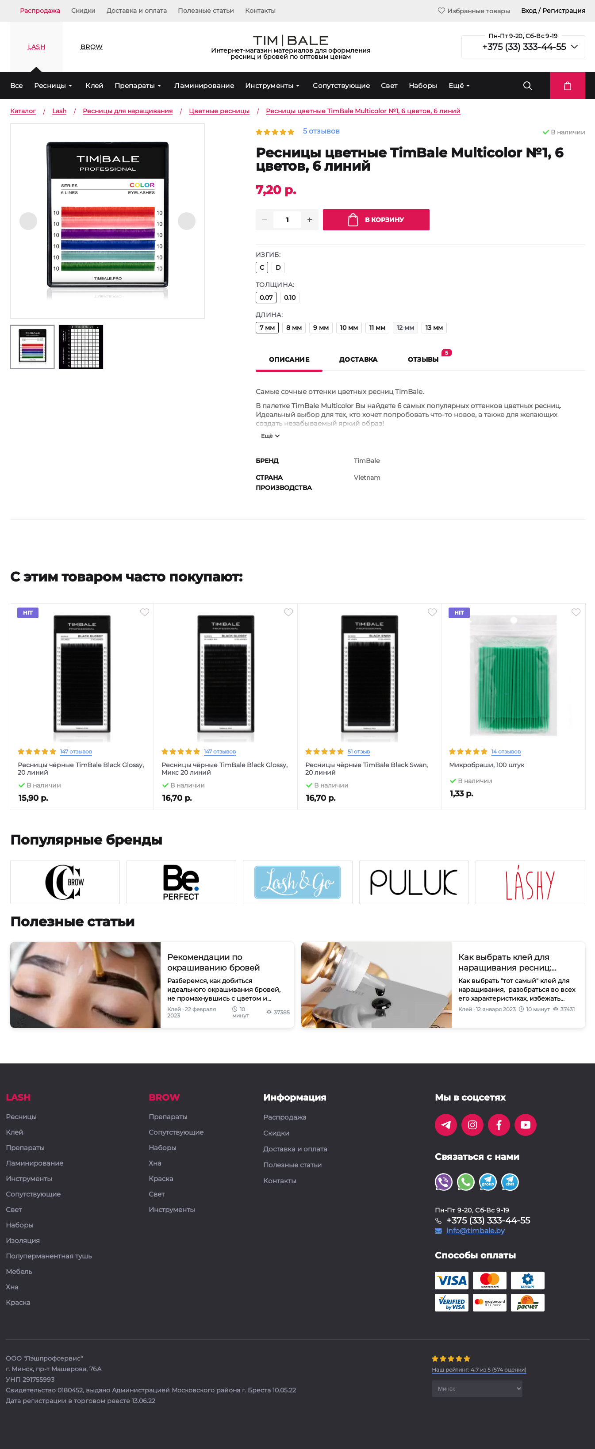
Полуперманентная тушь (49, 1256)
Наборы (423, 85)
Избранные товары (474, 11)
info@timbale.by (475, 1231)
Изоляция (23, 1241)
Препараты (135, 85)
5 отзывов (321, 131)
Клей (94, 85)
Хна (12, 1287)
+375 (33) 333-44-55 (524, 46)
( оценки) (479, 1369)
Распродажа (40, 11)
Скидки (83, 11)
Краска (18, 1303)
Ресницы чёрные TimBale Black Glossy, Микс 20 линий (224, 768)
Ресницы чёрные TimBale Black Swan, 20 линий (366, 768)
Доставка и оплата (137, 11)
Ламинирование (204, 85)
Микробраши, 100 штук (486, 765)
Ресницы (50, 85)
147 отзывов (76, 751)
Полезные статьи (206, 11)
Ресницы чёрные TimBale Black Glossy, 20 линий (81, 768)
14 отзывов (506, 751)
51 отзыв (359, 751)
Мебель (19, 1272)
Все (16, 85)
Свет (389, 85)
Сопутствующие (341, 85)
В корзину (376, 219)
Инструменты (269, 85)
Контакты (260, 11)
